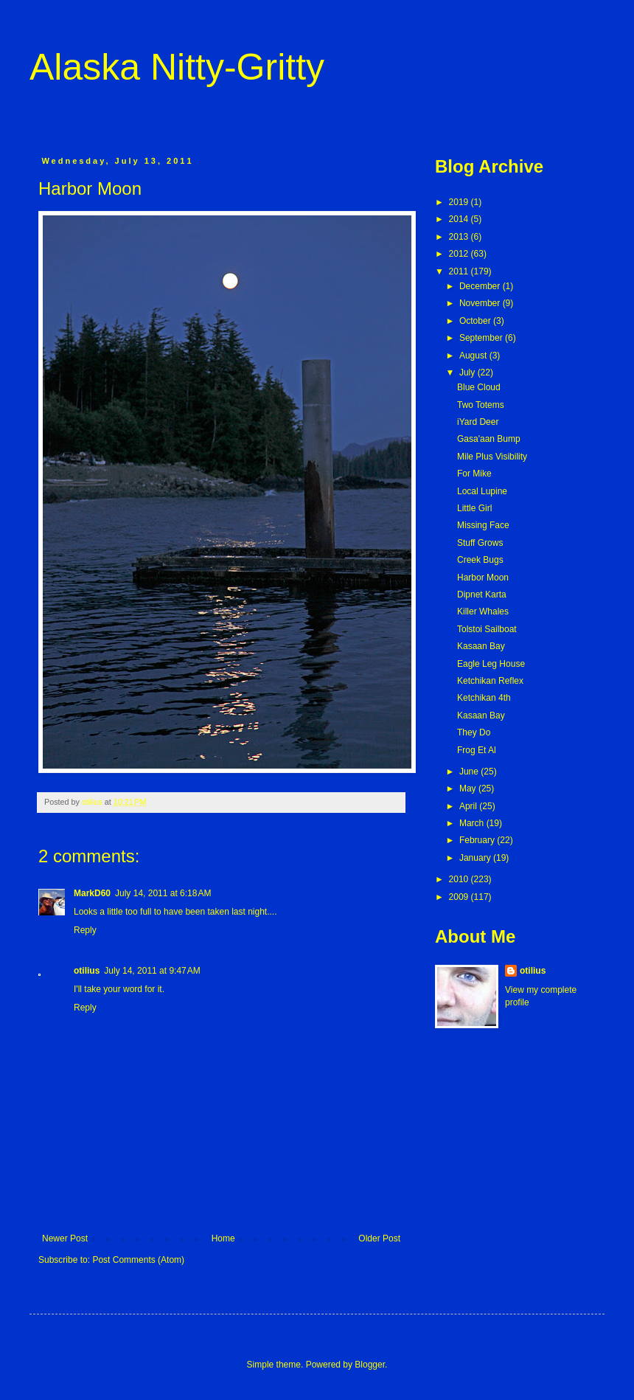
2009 (460, 897)
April (469, 806)
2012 (460, 254)
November (481, 303)
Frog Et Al (476, 750)
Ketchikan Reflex (490, 681)
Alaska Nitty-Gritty (176, 67)
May (468, 788)
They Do (473, 732)
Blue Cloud (479, 387)
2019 (460, 202)
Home (223, 1238)
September (482, 338)
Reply (85, 930)
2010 (460, 879)
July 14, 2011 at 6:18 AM (163, 893)
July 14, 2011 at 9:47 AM (152, 971)
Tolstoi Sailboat (487, 629)
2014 (460, 219)
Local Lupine (482, 491)
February (478, 840)
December (481, 286)
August (474, 355)
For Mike (474, 473)
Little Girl (474, 508)
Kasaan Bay (481, 646)
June (470, 771)
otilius (87, 971)
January (476, 858)
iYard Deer (477, 422)
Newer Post (65, 1238)
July (468, 372)
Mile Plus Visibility (492, 456)
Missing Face (483, 525)
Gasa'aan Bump (488, 439)
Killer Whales (483, 611)
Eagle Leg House (491, 664)
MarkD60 (92, 893)
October (476, 321)
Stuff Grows (480, 543)
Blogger (370, 1364)
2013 (460, 237)
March (473, 823)
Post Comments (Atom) (138, 1260)
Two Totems (480, 405)
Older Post (379, 1238)
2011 (460, 271)
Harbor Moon (483, 577)
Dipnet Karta (481, 594)
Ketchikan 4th (484, 698)
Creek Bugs (480, 560)
